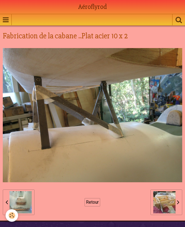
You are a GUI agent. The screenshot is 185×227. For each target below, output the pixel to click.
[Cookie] (12, 215)
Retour (92, 202)
